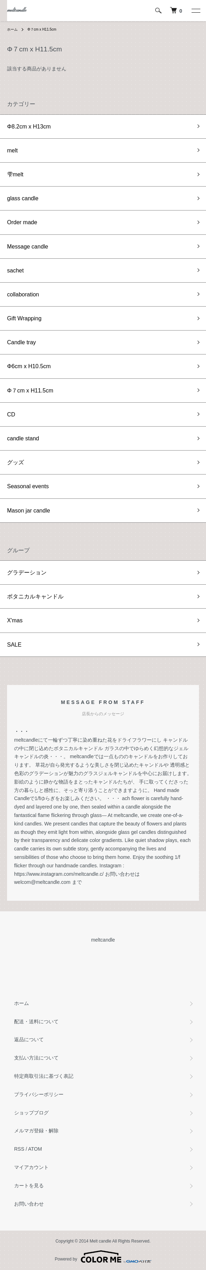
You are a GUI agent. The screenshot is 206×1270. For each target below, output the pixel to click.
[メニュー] (195, 10)
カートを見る (29, 1185)
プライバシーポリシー (38, 1094)
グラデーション (27, 573)
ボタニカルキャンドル (35, 596)
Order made (22, 222)
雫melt (15, 174)
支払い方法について (36, 1058)
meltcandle (16, 10)
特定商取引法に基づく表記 (43, 1076)
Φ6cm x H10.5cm (29, 366)
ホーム (12, 29)
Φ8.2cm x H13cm (29, 127)
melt (12, 150)
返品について (29, 1039)
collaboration (23, 294)
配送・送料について (36, 1021)
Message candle (27, 247)
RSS (19, 1149)
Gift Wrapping (24, 318)
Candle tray (21, 342)
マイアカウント (31, 1167)
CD (11, 414)
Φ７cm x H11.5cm (42, 29)
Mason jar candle (28, 511)
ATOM (35, 1149)
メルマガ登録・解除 (36, 1130)
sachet (15, 271)
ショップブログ (31, 1112)
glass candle (22, 198)
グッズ (15, 462)
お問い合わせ (29, 1204)
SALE (14, 645)
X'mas (15, 620)
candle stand (23, 438)
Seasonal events (28, 486)
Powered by (103, 1256)
